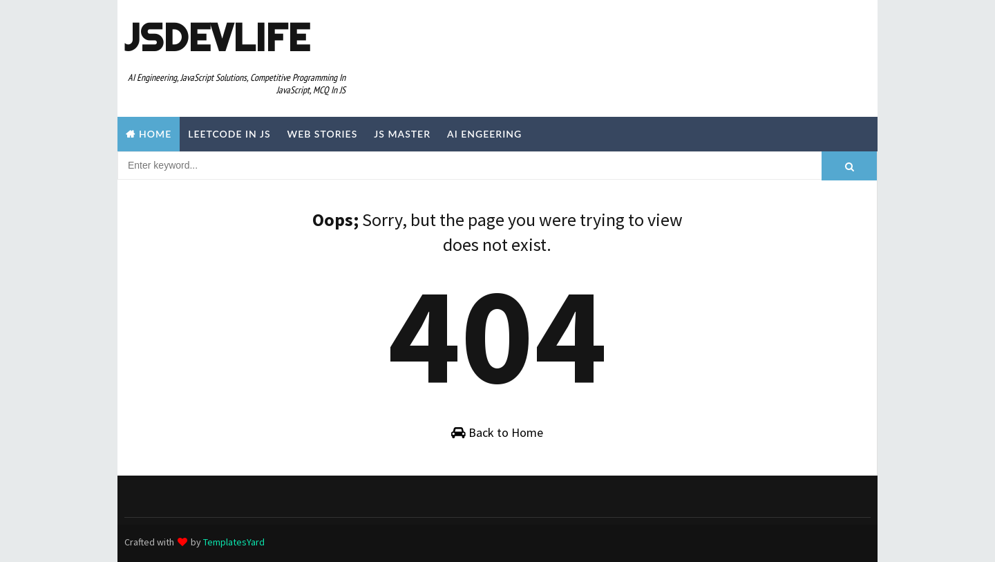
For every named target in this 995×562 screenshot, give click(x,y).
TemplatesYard (234, 542)
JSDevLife (217, 37)
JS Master (402, 134)
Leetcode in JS (229, 134)
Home (155, 134)
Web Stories (322, 134)
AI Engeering (484, 134)
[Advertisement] (617, 46)
